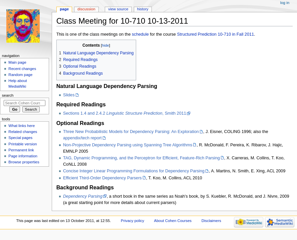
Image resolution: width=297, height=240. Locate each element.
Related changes (22, 132)
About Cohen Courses (173, 221)
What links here (21, 126)
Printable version (22, 144)
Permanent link (21, 150)
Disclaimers (211, 221)
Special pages (20, 138)
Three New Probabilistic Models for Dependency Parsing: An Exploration (131, 131)
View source (118, 9)
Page (64, 9)
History (142, 9)
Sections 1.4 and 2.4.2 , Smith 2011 (124, 113)
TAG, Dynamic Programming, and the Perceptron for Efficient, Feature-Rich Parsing (141, 158)
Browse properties (23, 162)
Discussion (86, 9)
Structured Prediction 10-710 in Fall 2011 (215, 34)
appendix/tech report (82, 138)
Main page (17, 62)
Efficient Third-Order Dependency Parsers (102, 178)
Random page (20, 75)
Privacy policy (132, 221)
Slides (69, 95)
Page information (22, 156)
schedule (140, 34)
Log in (284, 3)
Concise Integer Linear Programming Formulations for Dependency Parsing (134, 171)
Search (8, 95)
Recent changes (22, 69)
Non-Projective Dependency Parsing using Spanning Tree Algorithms (127, 145)
